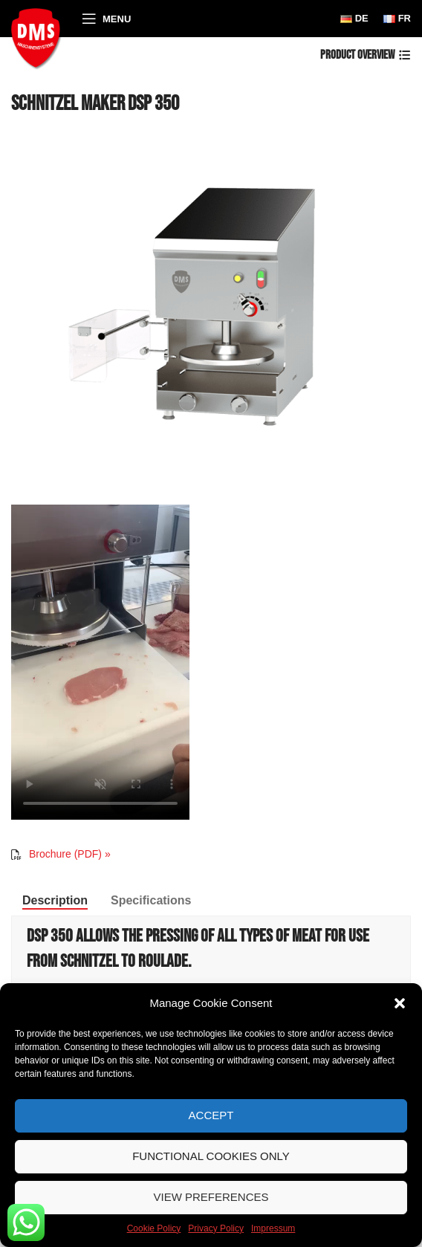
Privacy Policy (216, 1228)
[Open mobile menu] (106, 18)
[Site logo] (39, 36)
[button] (399, 1003)
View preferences (210, 1197)
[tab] (55, 900)
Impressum (273, 1228)
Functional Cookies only (211, 1156)
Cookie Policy (154, 1228)
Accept (211, 1115)
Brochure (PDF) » (70, 854)
